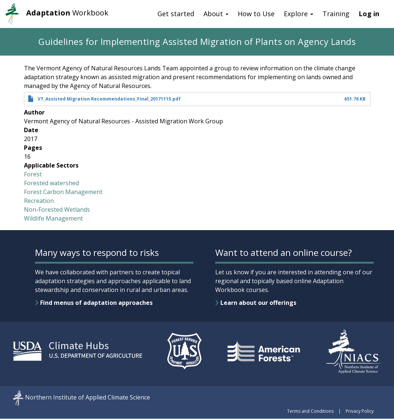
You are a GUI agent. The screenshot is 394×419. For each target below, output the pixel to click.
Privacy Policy (360, 411)
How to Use (256, 13)
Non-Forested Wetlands (57, 209)
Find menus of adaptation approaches (94, 303)
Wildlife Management (53, 218)
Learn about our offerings (255, 303)
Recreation (39, 201)
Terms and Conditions (310, 411)
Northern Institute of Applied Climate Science (87, 398)
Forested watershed (51, 183)
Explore (298, 13)
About (216, 13)
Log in (369, 13)
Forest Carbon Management (63, 192)
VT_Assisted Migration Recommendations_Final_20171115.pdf (109, 99)
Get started (175, 13)
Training (335, 13)
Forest (33, 174)
